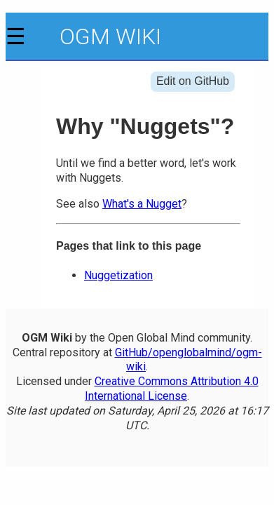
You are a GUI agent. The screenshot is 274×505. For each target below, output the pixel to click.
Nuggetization (118, 275)
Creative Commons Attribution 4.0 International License (172, 389)
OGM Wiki (110, 36)
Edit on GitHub (192, 81)
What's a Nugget (141, 203)
